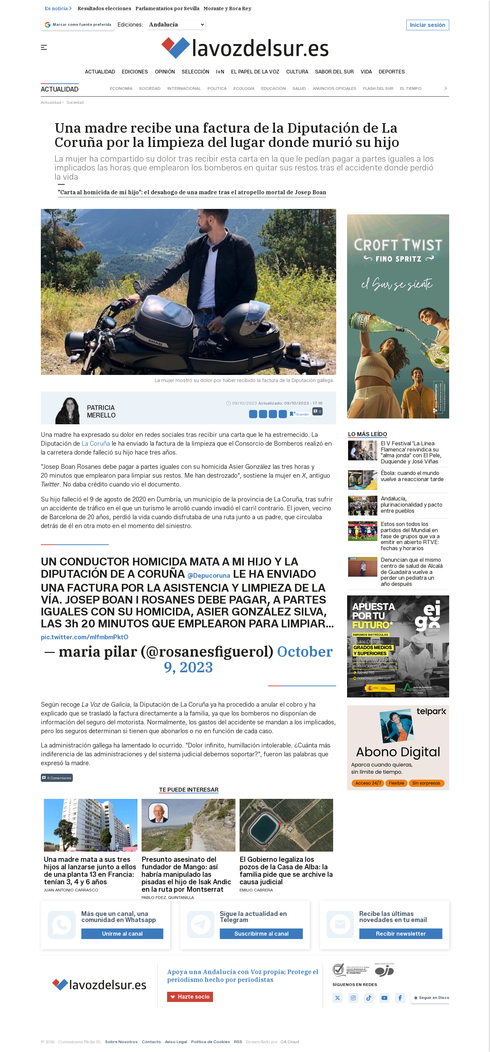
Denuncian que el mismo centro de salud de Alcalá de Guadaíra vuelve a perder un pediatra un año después (395, 574)
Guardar (299, 415)
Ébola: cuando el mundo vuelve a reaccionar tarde (396, 482)
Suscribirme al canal (261, 935)
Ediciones (135, 73)
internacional (184, 90)
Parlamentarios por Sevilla (167, 10)
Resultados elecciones (104, 10)
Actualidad (100, 73)
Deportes (392, 73)
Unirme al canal (122, 935)
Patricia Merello (101, 413)
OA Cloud (289, 1043)
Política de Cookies (210, 1043)
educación (273, 90)
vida (366, 73)
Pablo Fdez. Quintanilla (168, 898)
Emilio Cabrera (256, 891)
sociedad (150, 90)
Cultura (297, 73)
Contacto (151, 1043)
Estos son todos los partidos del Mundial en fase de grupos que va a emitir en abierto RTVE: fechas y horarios (394, 538)
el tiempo (411, 90)
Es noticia (58, 10)
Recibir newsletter (401, 935)
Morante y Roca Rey (227, 10)
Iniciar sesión (427, 26)
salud (299, 90)
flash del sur (378, 90)
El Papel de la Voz (255, 73)
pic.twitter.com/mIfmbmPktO (84, 639)
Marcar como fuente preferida (77, 26)
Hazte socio (190, 998)
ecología (244, 90)
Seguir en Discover (434, 999)
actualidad (51, 103)
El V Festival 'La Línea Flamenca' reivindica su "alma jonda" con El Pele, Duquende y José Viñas (395, 454)
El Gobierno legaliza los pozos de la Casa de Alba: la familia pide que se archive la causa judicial (286, 872)
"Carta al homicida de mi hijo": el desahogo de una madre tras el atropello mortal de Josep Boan (192, 194)
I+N (220, 73)
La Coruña (96, 445)
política (217, 90)
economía (121, 90)
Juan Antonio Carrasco (71, 891)
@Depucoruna (208, 577)
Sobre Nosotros (121, 1043)
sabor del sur (334, 73)
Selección (195, 73)
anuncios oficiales (334, 90)
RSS (238, 1043)
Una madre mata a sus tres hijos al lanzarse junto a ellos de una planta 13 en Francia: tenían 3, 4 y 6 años (90, 872)
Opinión (165, 73)
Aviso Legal (176, 1043)
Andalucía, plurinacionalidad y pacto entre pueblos (395, 507)
